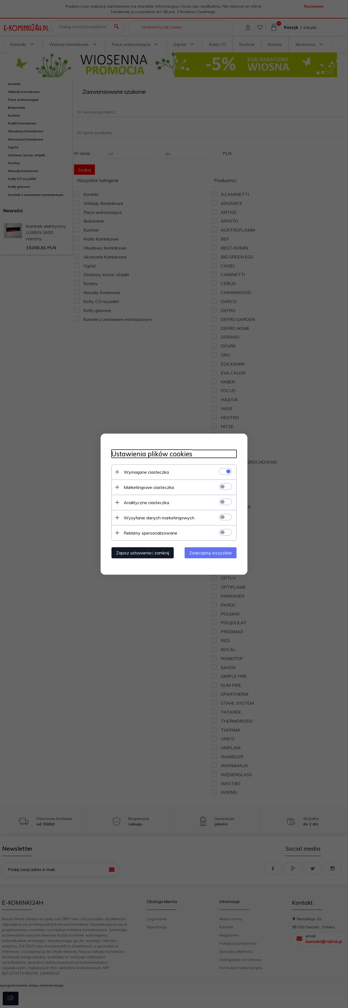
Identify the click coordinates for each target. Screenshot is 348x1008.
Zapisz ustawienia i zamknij (142, 552)
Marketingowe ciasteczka (149, 487)
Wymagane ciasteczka (146, 472)
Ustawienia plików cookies (151, 454)
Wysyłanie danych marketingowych (159, 517)
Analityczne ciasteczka (146, 502)
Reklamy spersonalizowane (150, 532)
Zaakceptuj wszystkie (210, 552)
